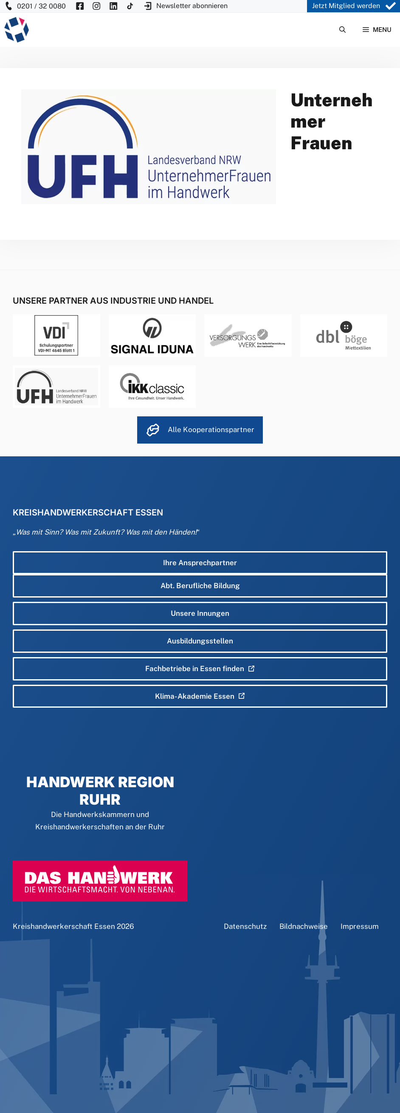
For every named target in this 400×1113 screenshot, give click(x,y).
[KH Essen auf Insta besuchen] (96, 6)
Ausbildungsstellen (200, 641)
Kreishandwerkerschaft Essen (64, 926)
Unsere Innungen (200, 613)
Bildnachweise (303, 926)
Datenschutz (245, 926)
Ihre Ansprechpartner (200, 562)
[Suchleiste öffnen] (342, 30)
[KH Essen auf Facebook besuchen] (79, 6)
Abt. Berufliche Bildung (200, 585)
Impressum (360, 926)
